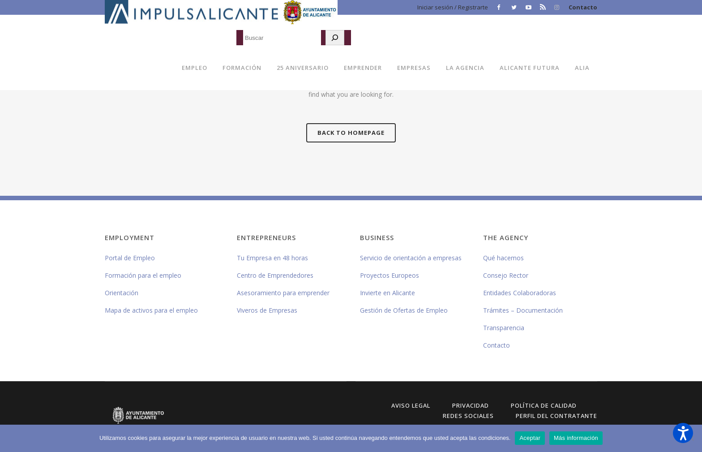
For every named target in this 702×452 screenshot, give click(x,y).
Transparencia (503, 327)
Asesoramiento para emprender (283, 292)
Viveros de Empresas (267, 310)
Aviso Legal (410, 405)
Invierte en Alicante (387, 292)
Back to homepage (351, 133)
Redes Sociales (468, 416)
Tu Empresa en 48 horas (272, 258)
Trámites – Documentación (523, 310)
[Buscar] (334, 37)
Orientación (121, 292)
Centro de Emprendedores (275, 275)
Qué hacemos (503, 258)
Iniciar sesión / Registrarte (452, 7)
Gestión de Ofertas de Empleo (404, 310)
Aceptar (529, 438)
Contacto (583, 7)
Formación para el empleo (143, 275)
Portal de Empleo (130, 258)
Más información (576, 438)
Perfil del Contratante (556, 416)
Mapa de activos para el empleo (151, 310)
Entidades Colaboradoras (519, 292)
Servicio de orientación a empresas (411, 258)
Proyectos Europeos (389, 275)
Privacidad (470, 405)
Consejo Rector (505, 275)
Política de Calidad (544, 405)
